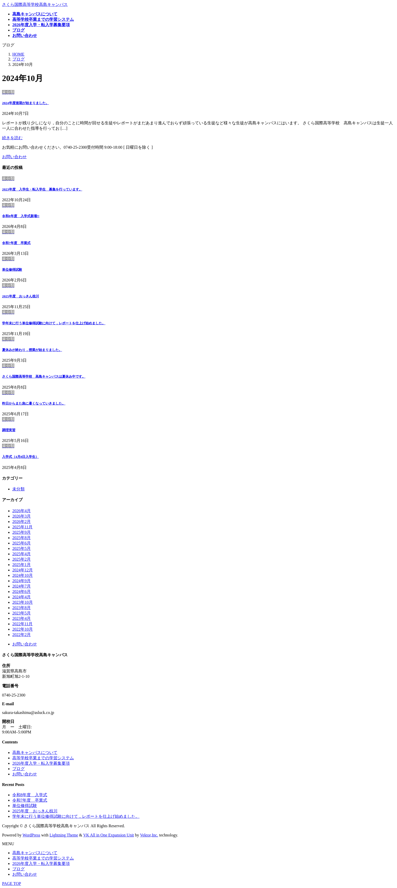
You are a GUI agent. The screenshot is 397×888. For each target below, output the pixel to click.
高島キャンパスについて (34, 752)
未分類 (18, 489)
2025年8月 (21, 538)
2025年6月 (21, 543)
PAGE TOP (11, 883)
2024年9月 (21, 581)
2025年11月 (22, 527)
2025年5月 (21, 548)
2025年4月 (21, 554)
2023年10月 (22, 602)
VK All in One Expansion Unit (108, 835)
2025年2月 (21, 559)
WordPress (31, 835)
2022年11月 (22, 624)
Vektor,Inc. (149, 835)
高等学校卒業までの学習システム (43, 758)
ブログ (18, 768)
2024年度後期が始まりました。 (25, 103)
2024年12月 (22, 570)
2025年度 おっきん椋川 (20, 296)
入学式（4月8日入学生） (20, 457)
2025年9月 (21, 532)
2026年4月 (21, 511)
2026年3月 (21, 516)
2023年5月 (21, 613)
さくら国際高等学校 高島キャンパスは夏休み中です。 (43, 376)
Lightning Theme (63, 835)
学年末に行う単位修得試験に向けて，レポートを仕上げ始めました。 (53, 323)
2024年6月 (21, 591)
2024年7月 (21, 586)
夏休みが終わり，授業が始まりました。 (32, 350)
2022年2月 (21, 634)
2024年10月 (22, 575)
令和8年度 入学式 (20, 216)
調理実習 (8, 430)
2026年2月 (21, 521)
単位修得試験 (12, 269)
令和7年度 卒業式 (16, 243)
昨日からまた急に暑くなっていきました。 (33, 403)
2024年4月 (21, 597)
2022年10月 (22, 629)
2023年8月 (21, 608)
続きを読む (12, 138)
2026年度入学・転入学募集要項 (41, 763)
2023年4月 (21, 618)
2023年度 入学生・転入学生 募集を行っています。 (42, 189)
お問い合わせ (24, 644)
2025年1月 (21, 564)
